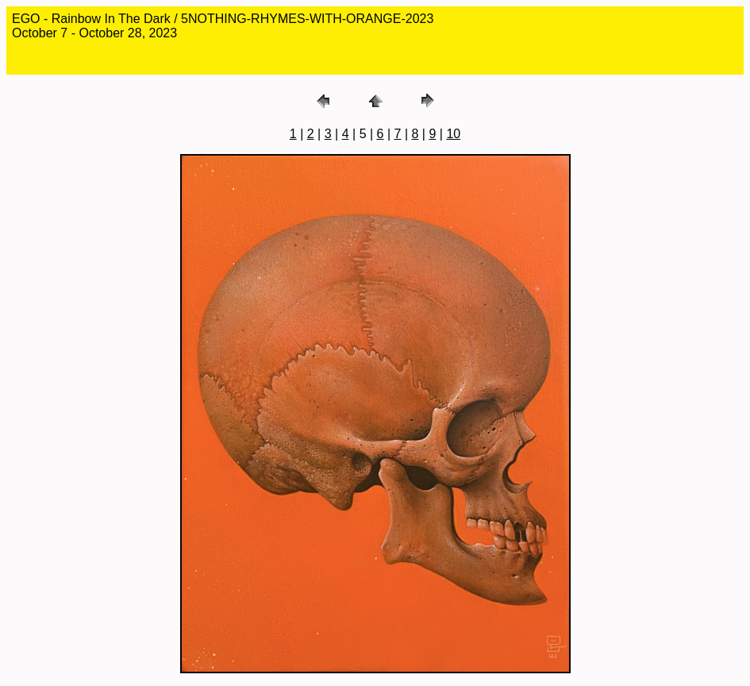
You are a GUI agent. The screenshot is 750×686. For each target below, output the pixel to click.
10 (453, 134)
